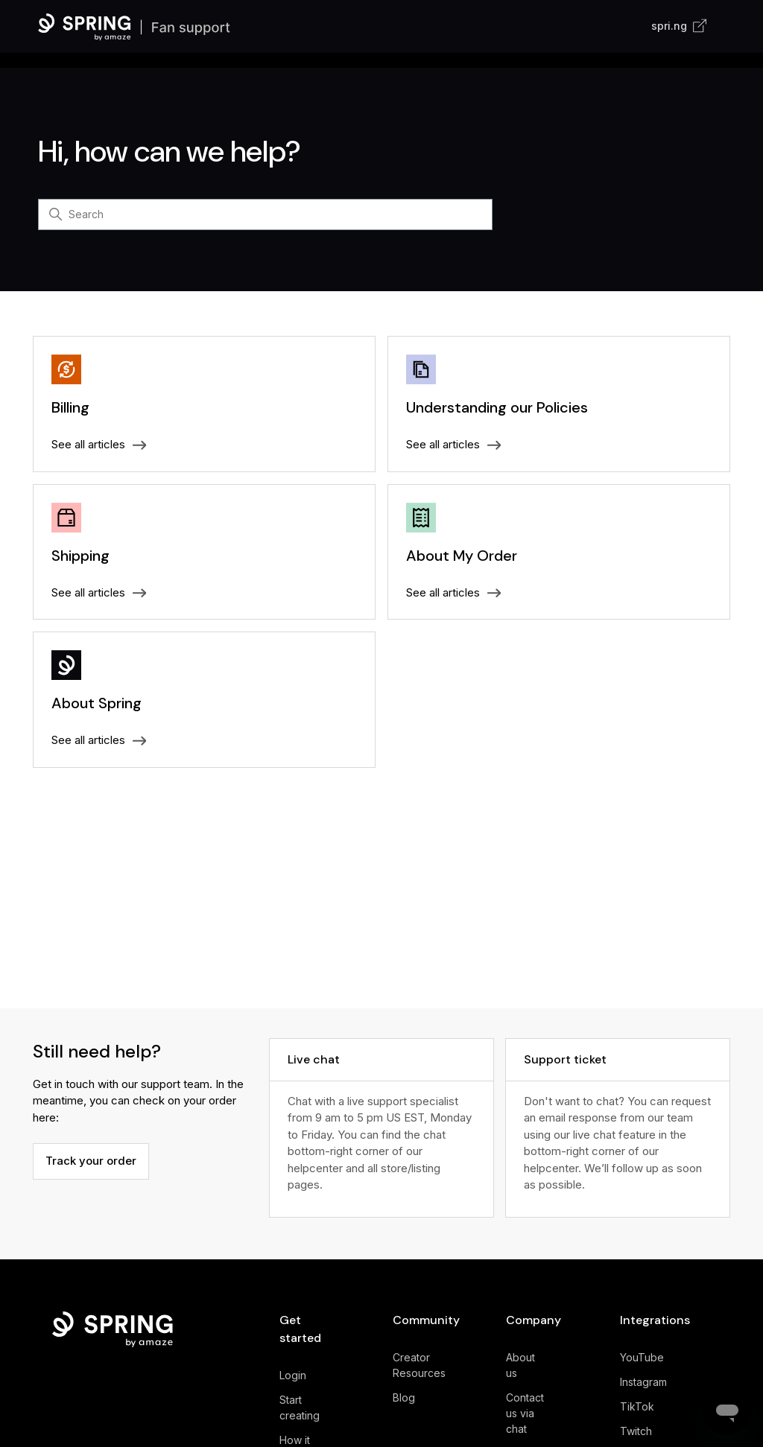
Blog (404, 1397)
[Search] (265, 214)
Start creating (299, 1407)
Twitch (636, 1431)
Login (292, 1375)
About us (520, 1365)
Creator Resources (419, 1365)
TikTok (637, 1406)
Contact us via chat (525, 1413)
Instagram (643, 1382)
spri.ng (679, 26)
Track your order (90, 1161)
